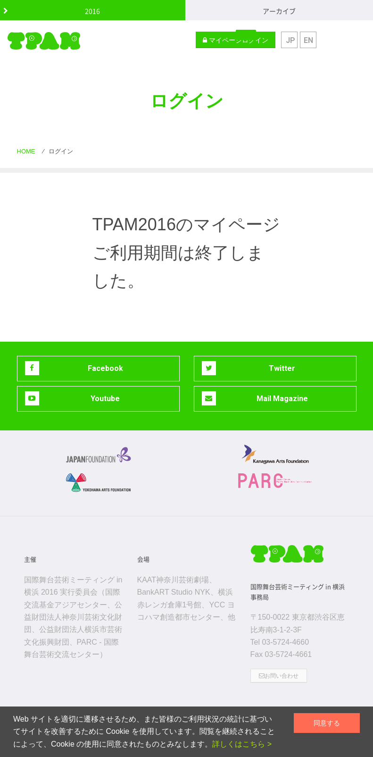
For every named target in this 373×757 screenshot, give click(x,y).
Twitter (249, 368)
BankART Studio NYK (173, 592)
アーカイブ (279, 11)
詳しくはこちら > (242, 744)
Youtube (72, 398)
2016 (92, 11)
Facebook (74, 368)
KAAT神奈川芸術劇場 (173, 580)
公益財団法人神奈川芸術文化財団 (73, 617)
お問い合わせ (278, 676)
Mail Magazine (255, 398)
